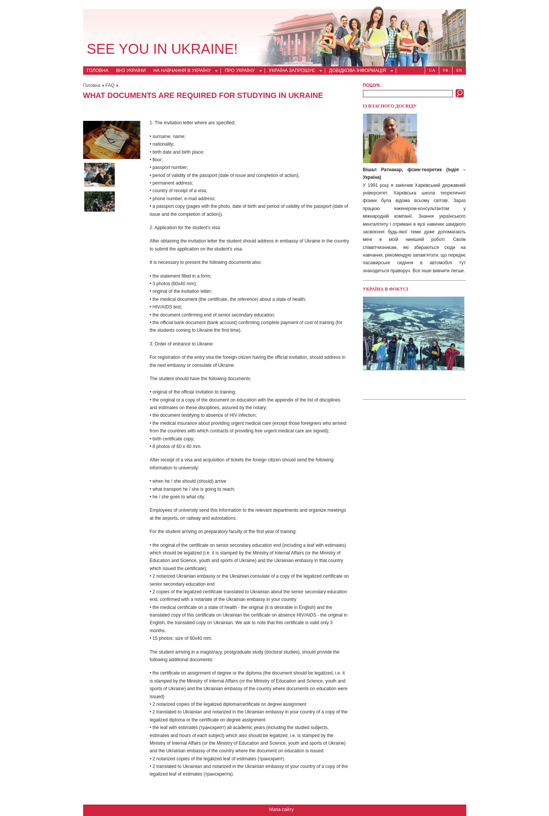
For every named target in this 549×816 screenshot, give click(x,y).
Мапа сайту (281, 809)
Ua (432, 70)
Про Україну (241, 71)
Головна (98, 70)
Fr (445, 70)
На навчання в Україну (183, 71)
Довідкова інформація (359, 71)
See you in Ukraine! (162, 49)
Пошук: (372, 85)
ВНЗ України (131, 70)
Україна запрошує (293, 71)
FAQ (109, 85)
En (459, 70)
